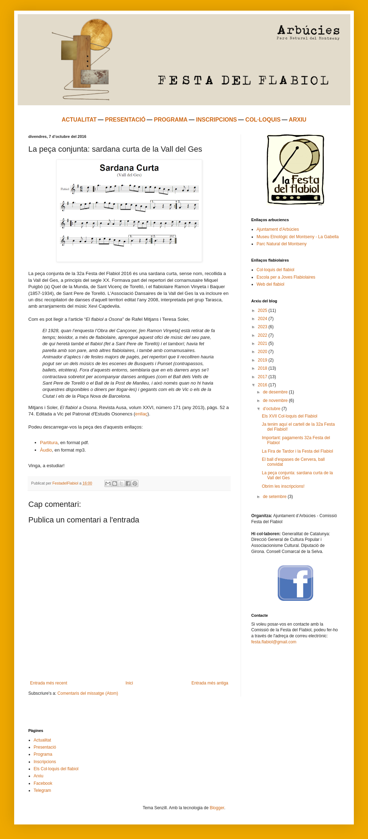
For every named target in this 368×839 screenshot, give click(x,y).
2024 (263, 318)
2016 (263, 384)
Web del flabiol (270, 284)
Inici (129, 683)
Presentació (45, 747)
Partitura (49, 442)
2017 (263, 376)
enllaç (141, 413)
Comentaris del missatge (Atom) (87, 693)
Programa (43, 754)
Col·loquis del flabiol (275, 269)
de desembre (276, 392)
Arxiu (38, 775)
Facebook (43, 783)
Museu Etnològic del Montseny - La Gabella (298, 236)
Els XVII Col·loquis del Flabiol (289, 416)
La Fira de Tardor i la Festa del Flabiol (297, 451)
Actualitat (42, 740)
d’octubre (272, 408)
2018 (263, 368)
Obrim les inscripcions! (283, 486)
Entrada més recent (48, 683)
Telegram (42, 790)
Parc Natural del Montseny (281, 243)
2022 (263, 335)
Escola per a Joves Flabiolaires (286, 277)
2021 (263, 343)
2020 (263, 351)
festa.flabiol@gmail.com (274, 641)
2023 (263, 326)
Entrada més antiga (209, 683)
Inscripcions (45, 761)
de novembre (276, 400)
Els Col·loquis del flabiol (56, 768)
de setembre (275, 496)
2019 (263, 360)
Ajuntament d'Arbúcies (278, 229)
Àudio (46, 450)
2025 (263, 310)
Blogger (217, 807)
